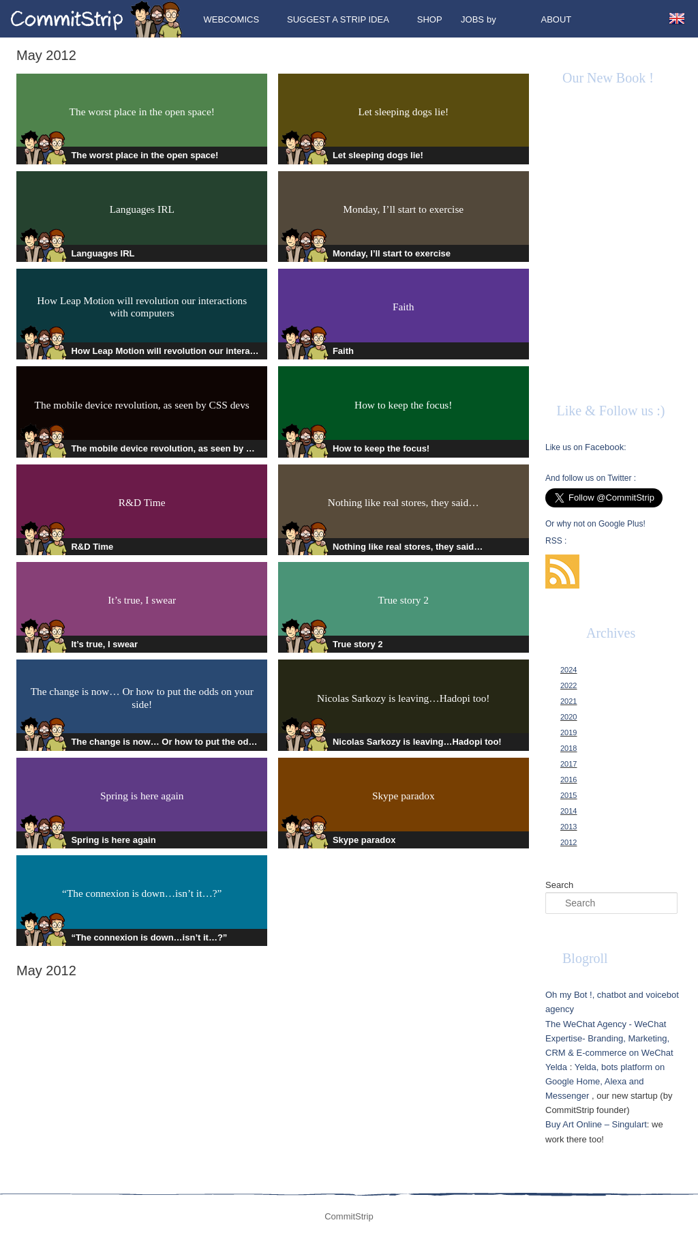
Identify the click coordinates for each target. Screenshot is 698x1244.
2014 (568, 811)
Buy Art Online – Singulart (596, 1124)
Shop (429, 19)
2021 (568, 701)
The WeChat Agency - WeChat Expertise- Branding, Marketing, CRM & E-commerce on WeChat (609, 1038)
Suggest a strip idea (338, 19)
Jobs (472, 19)
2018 (568, 748)
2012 (568, 842)
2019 (568, 732)
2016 (568, 779)
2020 (568, 717)
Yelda (556, 1067)
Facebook (604, 447)
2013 (568, 827)
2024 (568, 670)
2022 (568, 685)
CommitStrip (97, 19)
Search (559, 885)
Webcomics (231, 19)
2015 (568, 795)
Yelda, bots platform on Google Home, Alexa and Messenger (605, 1081)
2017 (568, 764)
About (556, 19)
